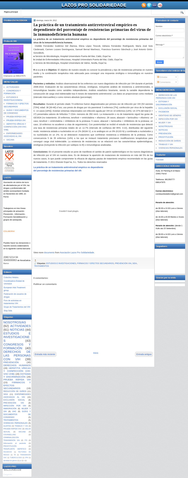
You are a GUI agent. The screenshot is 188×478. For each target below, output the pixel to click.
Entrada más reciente (45, 354)
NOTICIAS (17, 329)
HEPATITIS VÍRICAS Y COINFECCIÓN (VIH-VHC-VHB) (15, 127)
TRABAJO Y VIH (21, 426)
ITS (26, 440)
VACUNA (10, 140)
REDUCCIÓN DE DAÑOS (14, 391)
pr (20, 460)
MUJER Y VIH (165, 122)
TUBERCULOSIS (16, 457)
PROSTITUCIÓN (9, 446)
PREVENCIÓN (11, 362)
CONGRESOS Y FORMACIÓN (17, 346)
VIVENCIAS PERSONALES (15, 423)
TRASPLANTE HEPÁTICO (14, 449)
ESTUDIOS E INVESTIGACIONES (17, 337)
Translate (160, 159)
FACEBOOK (7, 452)
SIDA (5, 394)
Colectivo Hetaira (11, 277)
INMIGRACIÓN (9, 408)
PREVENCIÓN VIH (13, 403)
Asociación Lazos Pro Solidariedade (77, 252)
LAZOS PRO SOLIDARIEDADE (94, 5)
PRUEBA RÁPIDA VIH (16, 120)
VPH (26, 457)
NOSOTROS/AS (14, 322)
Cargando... (8, 474)
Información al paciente (14, 443)
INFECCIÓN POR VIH (14, 406)
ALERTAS (7, 426)
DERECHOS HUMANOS (17, 365)
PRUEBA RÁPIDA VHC (16, 117)
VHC (14, 411)
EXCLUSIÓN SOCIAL (14, 400)
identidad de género (10, 460)
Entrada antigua (143, 354)
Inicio (95, 353)
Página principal (11, 12)
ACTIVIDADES (12, 87)
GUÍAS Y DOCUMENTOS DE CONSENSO (17, 414)
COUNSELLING (9, 434)
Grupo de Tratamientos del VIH (17, 307)
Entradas (162, 77)
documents (49, 252)
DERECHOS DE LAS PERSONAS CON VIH (17, 355)
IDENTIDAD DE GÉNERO (170, 115)
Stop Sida (8, 311)
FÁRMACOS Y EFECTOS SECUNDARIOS (95, 263)
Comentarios (163, 82)
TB (15, 455)
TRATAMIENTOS (10, 420)
